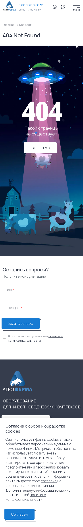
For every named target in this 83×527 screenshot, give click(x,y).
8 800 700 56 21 (31, 5)
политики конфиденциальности (35, 338)
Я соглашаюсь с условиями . (35, 338)
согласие (49, 481)
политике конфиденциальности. (26, 497)
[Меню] (76, 5)
